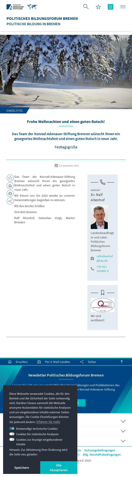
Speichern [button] (21, 467)
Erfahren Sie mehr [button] (48, 422)
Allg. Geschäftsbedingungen (102, 454)
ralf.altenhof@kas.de (102, 258)
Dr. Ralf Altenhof (97, 197)
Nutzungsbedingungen (99, 450)
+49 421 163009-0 (100, 269)
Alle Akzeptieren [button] (59, 467)
